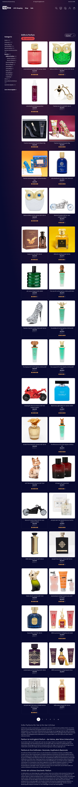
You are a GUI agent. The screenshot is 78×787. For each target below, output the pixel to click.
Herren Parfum (11, 60)
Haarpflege (9, 66)
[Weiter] (58, 719)
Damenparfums (62, 729)
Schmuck (8, 42)
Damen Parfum (11, 58)
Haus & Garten (9, 48)
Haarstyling (9, 74)
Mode (7, 40)
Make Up (9, 70)
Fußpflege (9, 77)
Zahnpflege (9, 68)
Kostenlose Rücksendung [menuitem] (9, 1)
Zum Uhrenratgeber (11, 89)
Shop (26, 8)
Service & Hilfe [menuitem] (71, 1)
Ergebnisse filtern (27, 38)
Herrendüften (55, 729)
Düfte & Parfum (11, 56)
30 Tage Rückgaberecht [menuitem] (38, 1)
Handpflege (9, 72)
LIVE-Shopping (18, 8)
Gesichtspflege (11, 62)
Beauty (8, 54)
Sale (31, 8)
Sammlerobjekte (10, 85)
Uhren (7, 79)
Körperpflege (10, 64)
